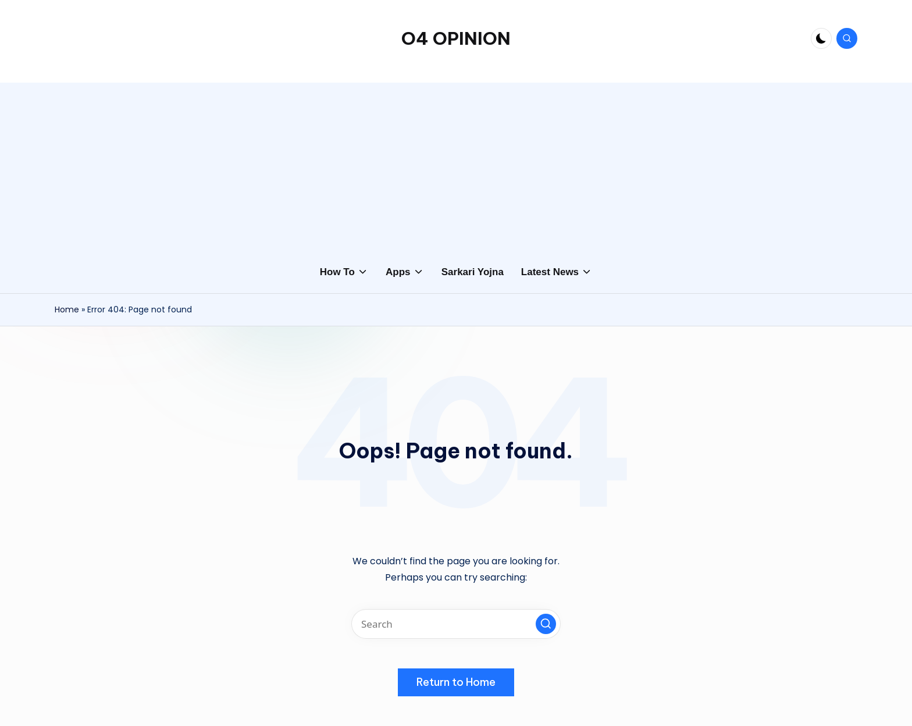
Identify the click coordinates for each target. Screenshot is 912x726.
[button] (546, 624)
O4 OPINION (456, 38)
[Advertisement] (456, 164)
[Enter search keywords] (456, 624)
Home (67, 309)
